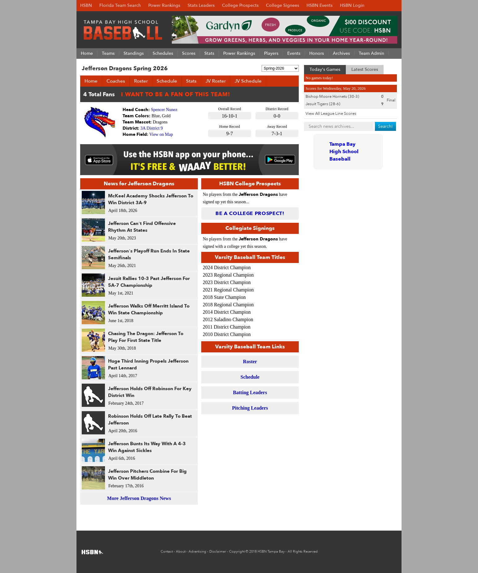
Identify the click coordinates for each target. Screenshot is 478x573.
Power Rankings (164, 5)
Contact (167, 551)
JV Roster (216, 81)
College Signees (282, 5)
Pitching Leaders (250, 408)
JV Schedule (248, 81)
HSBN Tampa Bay (271, 551)
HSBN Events (319, 5)
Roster (141, 81)
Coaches (115, 81)
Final (391, 100)
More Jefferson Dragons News (139, 498)
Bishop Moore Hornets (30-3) (332, 96)
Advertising (197, 551)
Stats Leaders (201, 5)
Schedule (167, 81)
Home (91, 81)
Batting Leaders (250, 392)
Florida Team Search (120, 5)
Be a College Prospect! (250, 213)
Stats (191, 81)
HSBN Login (352, 5)
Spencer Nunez (164, 109)
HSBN (86, 5)
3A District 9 (152, 128)
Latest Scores (364, 69)
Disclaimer (217, 551)
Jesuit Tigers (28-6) (323, 104)
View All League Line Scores (331, 113)
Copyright (237, 551)
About (180, 551)
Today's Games (325, 69)
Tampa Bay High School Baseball (343, 151)
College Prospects (240, 5)
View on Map (161, 134)
